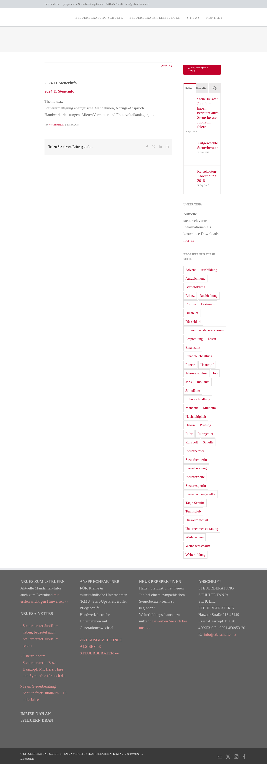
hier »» (188, 240)
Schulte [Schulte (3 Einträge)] (208, 442)
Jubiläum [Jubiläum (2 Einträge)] (203, 382)
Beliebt (189, 88)
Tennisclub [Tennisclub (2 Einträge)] (193, 511)
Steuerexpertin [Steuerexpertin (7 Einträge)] (195, 485)
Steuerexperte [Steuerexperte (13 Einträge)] (195, 477)
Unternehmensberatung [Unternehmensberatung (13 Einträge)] (201, 529)
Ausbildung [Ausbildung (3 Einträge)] (209, 270)
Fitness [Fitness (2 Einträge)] (190, 365)
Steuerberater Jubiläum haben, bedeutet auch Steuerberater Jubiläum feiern (208, 113)
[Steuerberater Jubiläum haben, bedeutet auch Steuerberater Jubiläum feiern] (190, 100)
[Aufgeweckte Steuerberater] (190, 144)
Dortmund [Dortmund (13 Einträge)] (208, 304)
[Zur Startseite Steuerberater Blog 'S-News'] (202, 70)
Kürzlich (202, 88)
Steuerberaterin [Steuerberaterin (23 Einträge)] (196, 460)
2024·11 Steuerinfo (59, 91)
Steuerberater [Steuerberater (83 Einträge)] (194, 451)
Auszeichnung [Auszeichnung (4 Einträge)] (195, 278)
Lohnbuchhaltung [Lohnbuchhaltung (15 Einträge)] (197, 399)
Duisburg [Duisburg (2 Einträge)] (191, 313)
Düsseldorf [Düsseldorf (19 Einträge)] (193, 322)
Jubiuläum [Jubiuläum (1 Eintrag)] (192, 391)
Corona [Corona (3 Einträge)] (190, 304)
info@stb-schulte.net (137, 4)
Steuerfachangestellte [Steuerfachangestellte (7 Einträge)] (200, 494)
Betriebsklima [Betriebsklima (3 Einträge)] (195, 287)
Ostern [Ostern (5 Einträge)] (190, 425)
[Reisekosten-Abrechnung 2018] (190, 172)
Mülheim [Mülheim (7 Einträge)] (209, 408)
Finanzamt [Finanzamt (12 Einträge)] (192, 347)
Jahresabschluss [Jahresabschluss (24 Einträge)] (196, 373)
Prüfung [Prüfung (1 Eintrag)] (205, 425)
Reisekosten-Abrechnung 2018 (207, 176)
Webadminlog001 (56, 124)
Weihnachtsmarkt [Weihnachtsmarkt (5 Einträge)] (197, 546)
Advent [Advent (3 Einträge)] (190, 270)
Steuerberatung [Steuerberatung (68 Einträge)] (196, 468)
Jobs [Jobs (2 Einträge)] (188, 382)
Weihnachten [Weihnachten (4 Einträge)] (194, 537)
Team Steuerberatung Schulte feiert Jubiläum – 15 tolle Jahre (45, 693)
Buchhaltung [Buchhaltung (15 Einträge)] (209, 296)
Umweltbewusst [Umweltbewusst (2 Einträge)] (196, 520)
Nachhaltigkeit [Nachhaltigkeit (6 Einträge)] (195, 416)
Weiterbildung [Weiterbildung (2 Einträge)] (195, 555)
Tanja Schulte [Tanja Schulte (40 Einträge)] (195, 503)
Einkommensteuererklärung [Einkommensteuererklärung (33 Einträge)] (204, 330)
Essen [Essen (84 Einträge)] (212, 339)
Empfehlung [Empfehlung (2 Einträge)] (194, 339)
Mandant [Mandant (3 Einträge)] (191, 408)
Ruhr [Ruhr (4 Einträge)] (188, 434)
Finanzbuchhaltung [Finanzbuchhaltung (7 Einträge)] (198, 356)
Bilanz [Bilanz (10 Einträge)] (190, 296)
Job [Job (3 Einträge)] (215, 373)
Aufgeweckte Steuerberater (207, 145)
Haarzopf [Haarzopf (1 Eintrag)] (206, 365)
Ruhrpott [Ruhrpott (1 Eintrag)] (191, 442)
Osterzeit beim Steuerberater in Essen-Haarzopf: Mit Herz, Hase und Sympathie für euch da (44, 666)
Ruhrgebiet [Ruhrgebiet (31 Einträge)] (205, 434)
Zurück (166, 66)
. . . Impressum (130, 753)
